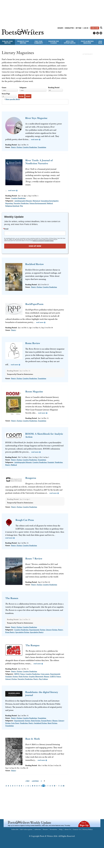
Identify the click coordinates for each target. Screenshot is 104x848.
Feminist (51, 462)
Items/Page (6, 93)
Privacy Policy (88, 829)
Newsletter (69, 28)
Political (50, 203)
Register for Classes (54, 42)
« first (27, 781)
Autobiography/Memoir (23, 201)
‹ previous (35, 781)
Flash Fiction (23, 676)
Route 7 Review (33, 558)
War (21, 206)
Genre (4, 87)
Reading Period (53, 87)
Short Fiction (52, 723)
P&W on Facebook (94, 33)
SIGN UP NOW (35, 246)
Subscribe (94, 28)
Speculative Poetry (36, 632)
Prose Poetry (10, 632)
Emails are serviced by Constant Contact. (43, 240)
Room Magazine (34, 391)
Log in (85, 28)
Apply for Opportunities (69, 42)
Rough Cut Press (25, 519)
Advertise (37, 829)
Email (6, 229)
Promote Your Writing (23, 42)
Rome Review (32, 343)
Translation (42, 147)
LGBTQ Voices (55, 676)
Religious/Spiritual (12, 206)
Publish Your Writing (7, 42)
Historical (36, 201)
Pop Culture (43, 679)
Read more (34, 139)
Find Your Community (38, 42)
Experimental (34, 629)
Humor (46, 676)
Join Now (100, 42)
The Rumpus (32, 645)
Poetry (13, 147)
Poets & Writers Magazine (87, 42)
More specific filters (12, 99)
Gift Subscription (26, 829)
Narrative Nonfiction (21, 203)
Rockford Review (34, 264)
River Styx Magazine (36, 118)
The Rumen (11, 598)
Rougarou (30, 477)
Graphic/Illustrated (36, 676)
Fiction (19, 147)
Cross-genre (45, 674)
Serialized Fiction (40, 723)
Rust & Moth (32, 738)
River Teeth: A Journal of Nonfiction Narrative (39, 162)
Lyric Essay (15, 723)
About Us (67, 829)
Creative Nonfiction (30, 147)
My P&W (78, 28)
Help (61, 829)
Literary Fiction (51, 629)
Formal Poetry (46, 720)
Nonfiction (59, 462)
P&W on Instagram (101, 33)
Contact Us (77, 829)
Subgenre (23, 87)
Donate (60, 28)
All (63, 786)
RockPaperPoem (34, 304)
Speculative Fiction (22, 632)
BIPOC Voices (19, 674)
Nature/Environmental (37, 203)
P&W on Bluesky (97, 33)
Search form (101, 28)
